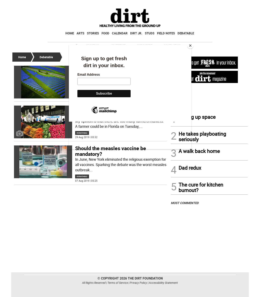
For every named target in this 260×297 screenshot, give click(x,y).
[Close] (190, 46)
